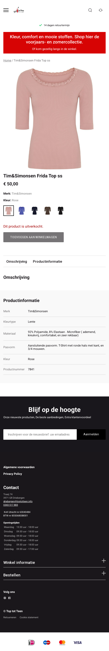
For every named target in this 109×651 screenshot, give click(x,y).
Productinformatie (47, 261)
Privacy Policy (12, 474)
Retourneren (9, 617)
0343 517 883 (10, 504)
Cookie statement (29, 617)
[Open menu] (6, 10)
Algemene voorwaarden (19, 467)
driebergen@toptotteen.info (17, 501)
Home (7, 60)
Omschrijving (16, 261)
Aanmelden (91, 434)
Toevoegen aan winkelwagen (33, 237)
